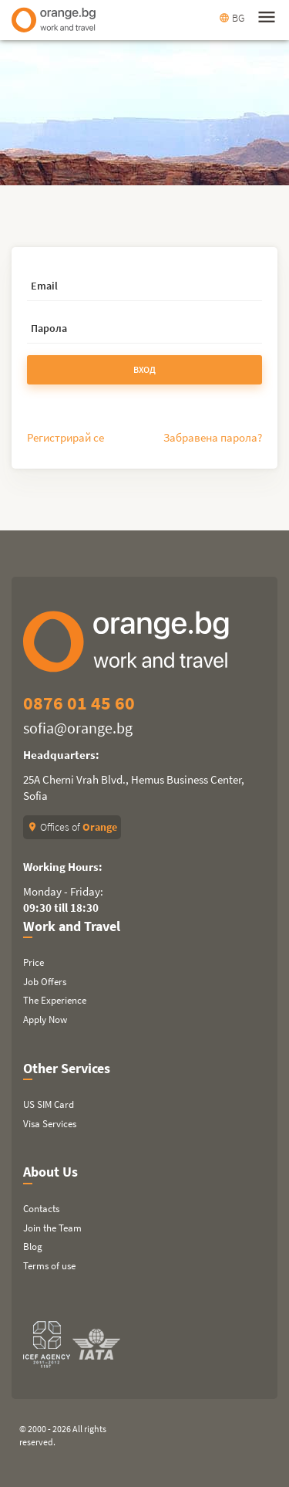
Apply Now (45, 1019)
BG (231, 18)
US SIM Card (48, 1104)
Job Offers (44, 981)
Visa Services (49, 1123)
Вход (144, 369)
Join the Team (52, 1228)
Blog (32, 1246)
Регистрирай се (65, 437)
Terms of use (49, 1265)
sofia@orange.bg (78, 727)
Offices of (72, 827)
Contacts (41, 1208)
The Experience (54, 1000)
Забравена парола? (212, 437)
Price (33, 962)
